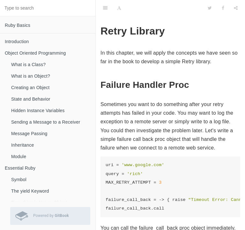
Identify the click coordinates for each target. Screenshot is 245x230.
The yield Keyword (30, 191)
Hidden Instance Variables (37, 110)
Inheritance (22, 145)
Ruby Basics (17, 25)
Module (18, 156)
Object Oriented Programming (35, 53)
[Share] (235, 8)
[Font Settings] (119, 8)
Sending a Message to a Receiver (45, 122)
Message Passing (29, 133)
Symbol (18, 179)
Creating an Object (30, 87)
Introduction (17, 41)
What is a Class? (28, 64)
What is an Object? (30, 76)
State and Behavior (30, 99)
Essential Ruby (20, 168)
